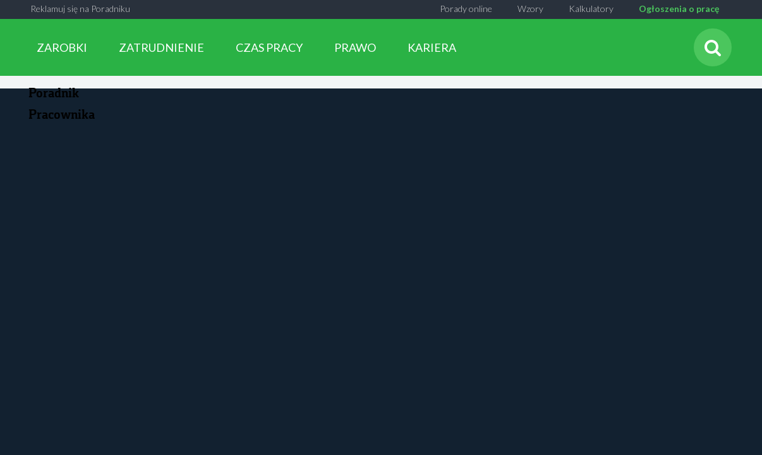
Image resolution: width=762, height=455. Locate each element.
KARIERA (432, 47)
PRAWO (355, 47)
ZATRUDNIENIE (161, 47)
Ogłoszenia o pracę (679, 8)
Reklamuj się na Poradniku (80, 8)
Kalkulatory (591, 8)
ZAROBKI (62, 47)
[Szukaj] (713, 47)
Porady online (466, 8)
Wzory (530, 8)
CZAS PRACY (269, 47)
